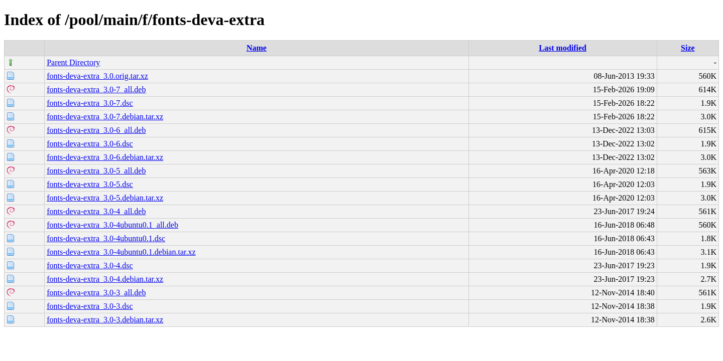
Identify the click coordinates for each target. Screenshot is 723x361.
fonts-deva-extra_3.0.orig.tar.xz (97, 76)
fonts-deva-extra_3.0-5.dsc (90, 184)
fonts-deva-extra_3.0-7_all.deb (96, 89)
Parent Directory (73, 62)
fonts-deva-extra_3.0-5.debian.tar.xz (105, 198)
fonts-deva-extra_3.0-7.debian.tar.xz (105, 116)
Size (688, 48)
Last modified (562, 48)
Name (257, 48)
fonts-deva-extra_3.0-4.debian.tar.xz (105, 279)
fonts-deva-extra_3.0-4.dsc (90, 265)
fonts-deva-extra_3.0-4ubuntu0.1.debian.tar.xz (121, 252)
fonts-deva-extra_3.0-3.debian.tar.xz (105, 319)
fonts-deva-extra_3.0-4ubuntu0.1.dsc (106, 238)
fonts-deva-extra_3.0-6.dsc (90, 143)
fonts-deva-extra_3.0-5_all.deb (96, 170)
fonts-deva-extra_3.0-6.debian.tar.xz (105, 157)
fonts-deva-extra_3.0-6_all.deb (96, 130)
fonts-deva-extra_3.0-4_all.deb (96, 211)
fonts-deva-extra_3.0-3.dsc (90, 306)
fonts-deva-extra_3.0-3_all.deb (96, 292)
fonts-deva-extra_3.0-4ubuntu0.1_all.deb (112, 225)
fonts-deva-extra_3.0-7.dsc (90, 103)
